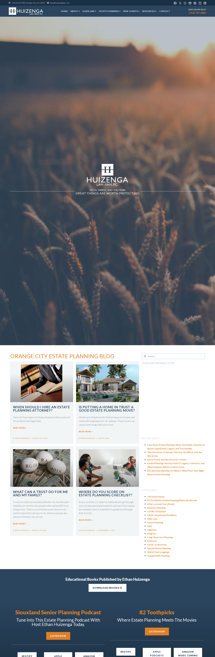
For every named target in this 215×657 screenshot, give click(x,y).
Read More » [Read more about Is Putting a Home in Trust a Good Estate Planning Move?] (86, 431)
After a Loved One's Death (160, 504)
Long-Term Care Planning (160, 537)
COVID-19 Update (156, 511)
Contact (164, 11)
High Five (152, 529)
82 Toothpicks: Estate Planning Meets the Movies (172, 500)
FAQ (149, 526)
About (75, 11)
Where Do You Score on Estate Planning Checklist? (105, 493)
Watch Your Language (158, 552)
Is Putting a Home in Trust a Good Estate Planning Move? (107, 408)
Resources (149, 11)
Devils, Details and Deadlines (162, 515)
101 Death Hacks (155, 496)
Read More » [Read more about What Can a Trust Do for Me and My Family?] (20, 524)
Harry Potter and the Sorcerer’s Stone (166, 459)
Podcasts (152, 541)
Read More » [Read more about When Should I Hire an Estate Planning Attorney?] (20, 428)
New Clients (131, 11)
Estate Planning (110, 11)
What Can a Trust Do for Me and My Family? (40, 493)
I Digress (151, 533)
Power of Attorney (157, 544)
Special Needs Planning (159, 548)
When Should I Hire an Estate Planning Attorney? (41, 408)
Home (64, 11)
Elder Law (89, 11)
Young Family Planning (158, 555)
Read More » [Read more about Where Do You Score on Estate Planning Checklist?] (86, 520)
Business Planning (156, 507)
